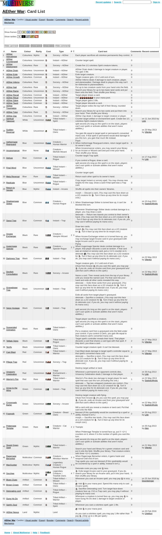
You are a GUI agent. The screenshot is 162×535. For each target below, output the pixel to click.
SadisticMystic (151, 203)
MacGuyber (11, 465)
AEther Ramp (12, 91)
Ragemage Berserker (11, 457)
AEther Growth (13, 77)
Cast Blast (11, 352)
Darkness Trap (13, 258)
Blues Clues (11, 480)
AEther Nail (11, 87)
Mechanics (9, 22)
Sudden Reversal (10, 131)
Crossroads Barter (11, 403)
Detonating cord (13, 491)
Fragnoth (10, 413)
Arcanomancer (13, 150)
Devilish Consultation (12, 273)
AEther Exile (12, 74)
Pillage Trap (11, 362)
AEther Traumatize (11, 107)
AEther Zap (11, 116)
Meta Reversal (12, 176)
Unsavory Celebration (11, 373)
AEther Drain (12, 70)
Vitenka (148, 132)
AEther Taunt (12, 103)
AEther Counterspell (12, 60)
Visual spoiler (31, 19)
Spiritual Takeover (10, 119)
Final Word (11, 168)
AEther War (13, 11)
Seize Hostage (13, 308)
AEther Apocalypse (11, 55)
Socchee (10, 473)
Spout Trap (11, 220)
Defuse (9, 158)
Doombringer (148, 481)
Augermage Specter (11, 247)
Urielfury (148, 513)
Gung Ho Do (12, 498)
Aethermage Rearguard (11, 143)
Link (144, 121)
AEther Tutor (12, 112)
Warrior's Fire (12, 379)
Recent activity (82, 19)
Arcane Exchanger (11, 235)
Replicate (10, 183)
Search (70, 19)
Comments (60, 19)
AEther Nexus (12, 512)
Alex (147, 428)
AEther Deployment (11, 65)
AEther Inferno (12, 82)
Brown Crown (12, 485)
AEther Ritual (12, 98)
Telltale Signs (12, 341)
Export (42, 19)
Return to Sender (10, 189)
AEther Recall (12, 95)
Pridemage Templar (11, 427)
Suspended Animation (11, 328)
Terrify (9, 347)
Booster (50, 19)
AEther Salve (12, 100)
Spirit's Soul (11, 505)
